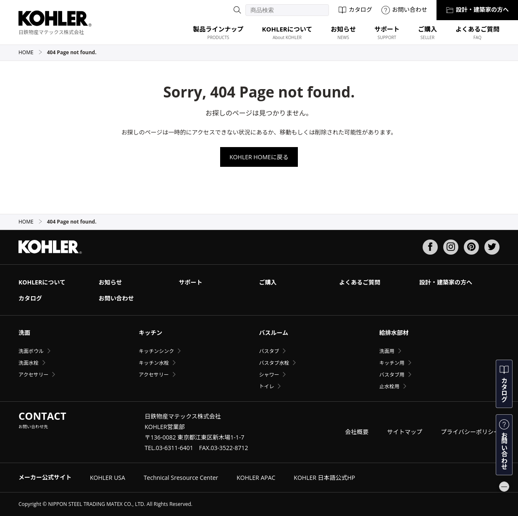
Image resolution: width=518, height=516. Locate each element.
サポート (190, 282)
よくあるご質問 (359, 282)
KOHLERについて (42, 282)
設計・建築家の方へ (477, 9)
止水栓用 (389, 386)
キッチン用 (392, 362)
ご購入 (267, 282)
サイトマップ (404, 432)
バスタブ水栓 (274, 362)
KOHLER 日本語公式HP (324, 478)
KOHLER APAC (256, 478)
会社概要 (356, 432)
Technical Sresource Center (181, 478)
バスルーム (273, 333)
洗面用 (386, 351)
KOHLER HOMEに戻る (259, 157)
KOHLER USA (107, 478)
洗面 (24, 333)
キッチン (150, 333)
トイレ (266, 386)
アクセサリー (33, 374)
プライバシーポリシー (470, 432)
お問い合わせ (404, 9)
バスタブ (269, 351)
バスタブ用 (392, 374)
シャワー (269, 374)
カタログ (355, 9)
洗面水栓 (28, 362)
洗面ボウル (31, 351)
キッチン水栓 (154, 362)
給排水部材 (394, 333)
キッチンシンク (156, 351)
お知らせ (110, 282)
